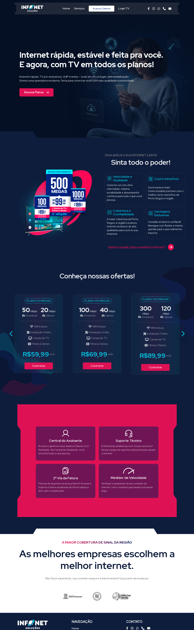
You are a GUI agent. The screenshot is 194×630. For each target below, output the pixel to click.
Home (66, 8)
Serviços (79, 8)
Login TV (123, 8)
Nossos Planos (36, 92)
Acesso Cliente (101, 8)
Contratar (38, 366)
